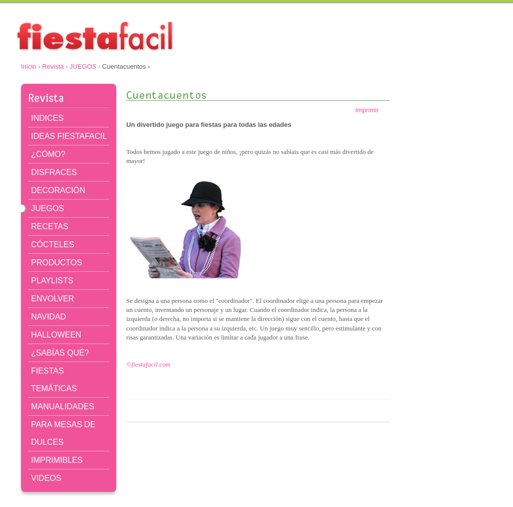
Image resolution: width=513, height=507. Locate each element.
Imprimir (372, 110)
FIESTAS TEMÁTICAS (54, 380)
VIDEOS (46, 478)
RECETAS (49, 226)
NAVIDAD (48, 316)
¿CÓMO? (48, 154)
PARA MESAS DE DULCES (63, 433)
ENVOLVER (52, 298)
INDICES (47, 118)
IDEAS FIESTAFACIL (69, 136)
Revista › (55, 66)
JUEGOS (47, 208)
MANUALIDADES (62, 406)
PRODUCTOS (56, 262)
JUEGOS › (85, 66)
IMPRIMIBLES (57, 460)
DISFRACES (54, 172)
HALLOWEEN (56, 334)
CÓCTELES (52, 244)
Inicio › (30, 66)
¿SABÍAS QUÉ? (60, 353)
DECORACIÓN (58, 190)
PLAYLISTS (52, 280)
